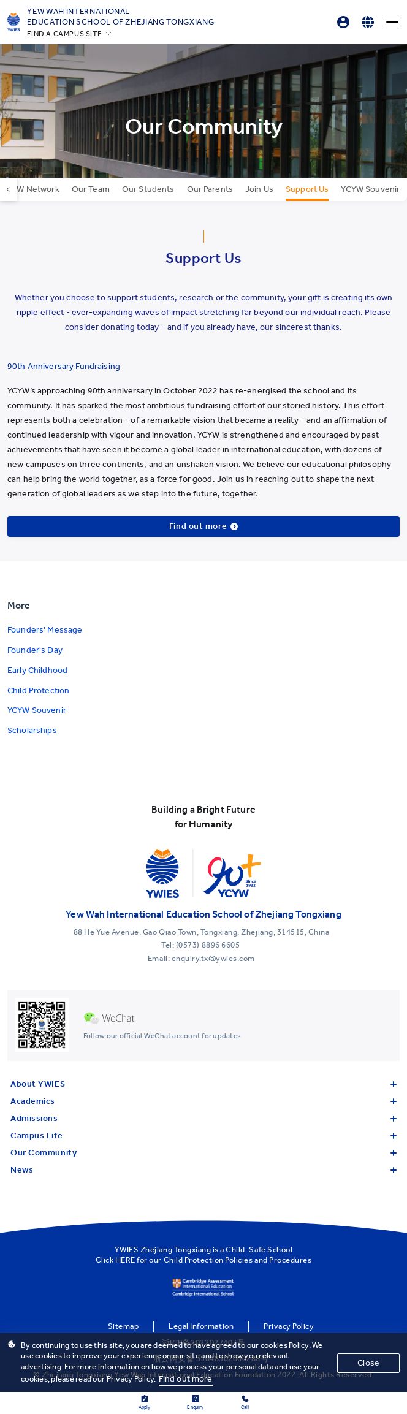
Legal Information (201, 1326)
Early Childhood (37, 670)
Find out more (186, 1379)
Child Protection (38, 690)
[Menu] (392, 22)
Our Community (203, 1152)
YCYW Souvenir (36, 710)
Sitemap (123, 1326)
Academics (203, 1101)
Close (368, 1363)
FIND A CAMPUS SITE (64, 33)
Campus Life (203, 1135)
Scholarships (32, 730)
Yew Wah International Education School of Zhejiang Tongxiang (120, 16)
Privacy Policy (289, 1326)
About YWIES (203, 1084)
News (203, 1170)
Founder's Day (35, 650)
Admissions (203, 1118)
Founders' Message (44, 630)
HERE (125, 1259)
